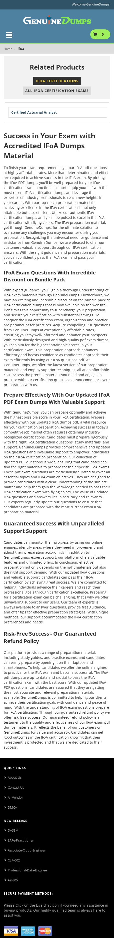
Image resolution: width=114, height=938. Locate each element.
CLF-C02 (14, 860)
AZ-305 (13, 880)
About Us (15, 777)
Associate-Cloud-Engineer (27, 850)
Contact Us (16, 787)
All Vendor (15, 797)
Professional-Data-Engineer (28, 870)
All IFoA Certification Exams (57, 90)
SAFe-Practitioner (21, 840)
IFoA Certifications (57, 81)
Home (8, 49)
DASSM (13, 830)
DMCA (12, 807)
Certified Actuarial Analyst (34, 112)
